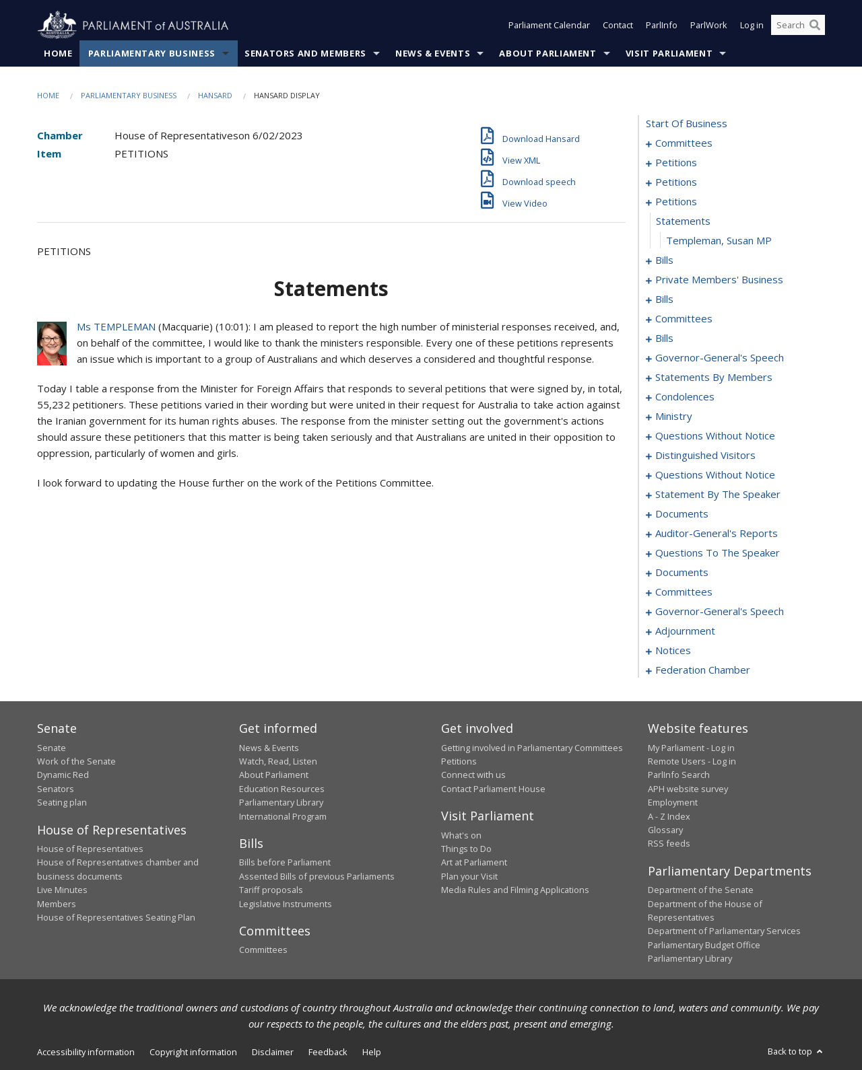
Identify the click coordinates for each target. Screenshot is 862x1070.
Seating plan (62, 803)
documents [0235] (681, 572)
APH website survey (688, 789)
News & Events (432, 53)
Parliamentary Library (281, 803)
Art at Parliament (474, 863)
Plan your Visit (469, 876)
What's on (461, 835)
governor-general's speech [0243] (719, 611)
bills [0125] (664, 299)
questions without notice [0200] (715, 436)
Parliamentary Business (152, 53)
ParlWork (708, 26)
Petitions (459, 761)
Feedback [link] (327, 1052)
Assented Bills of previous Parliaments (317, 876)
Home (58, 53)
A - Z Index (669, 816)
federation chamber (702, 670)
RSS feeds (669, 844)
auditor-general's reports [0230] (716, 533)
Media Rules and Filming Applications (515, 890)
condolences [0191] (685, 397)
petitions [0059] (676, 182)
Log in (752, 26)
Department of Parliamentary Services (724, 931)
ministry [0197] (673, 416)
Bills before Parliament (285, 863)
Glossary (665, 830)
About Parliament (547, 53)
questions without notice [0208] (715, 475)
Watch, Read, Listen (278, 761)
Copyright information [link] (193, 1052)
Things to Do (466, 849)
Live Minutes (62, 890)
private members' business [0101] (719, 280)
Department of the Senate (701, 890)
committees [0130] (683, 319)
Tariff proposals (271, 890)
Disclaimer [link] (273, 1052)
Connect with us (473, 775)
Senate (51, 748)
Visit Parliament (669, 53)
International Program (283, 816)
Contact (618, 26)
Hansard (215, 95)
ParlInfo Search (679, 775)
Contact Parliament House (493, 789)
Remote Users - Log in (692, 761)
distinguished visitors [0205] (705, 455)
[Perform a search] (815, 25)
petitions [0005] (676, 163)
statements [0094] (683, 221)
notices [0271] (673, 650)
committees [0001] (683, 143)
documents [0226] (681, 514)
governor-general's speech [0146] (719, 358)
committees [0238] (683, 592)
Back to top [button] (796, 1051)
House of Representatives (90, 849)
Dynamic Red (63, 775)
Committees (263, 950)
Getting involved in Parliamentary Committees (532, 748)
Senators (55, 789)
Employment (673, 803)
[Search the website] (798, 25)
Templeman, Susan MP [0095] (719, 241)
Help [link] (371, 1052)
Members (56, 904)
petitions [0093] (676, 202)
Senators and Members (305, 53)
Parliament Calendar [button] (549, 26)
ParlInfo (661, 26)
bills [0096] (664, 260)
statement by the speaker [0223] (718, 494)
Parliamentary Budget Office (704, 945)
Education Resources (282, 789)
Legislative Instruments (285, 904)
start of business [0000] (686, 124)
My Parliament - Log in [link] (691, 748)
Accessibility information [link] (86, 1052)
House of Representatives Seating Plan (116, 917)
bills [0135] (664, 338)
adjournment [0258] (685, 631)
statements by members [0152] (713, 377)
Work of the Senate (76, 761)
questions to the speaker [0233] (717, 553)
